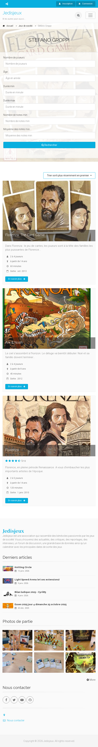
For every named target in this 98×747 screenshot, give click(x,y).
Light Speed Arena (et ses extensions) (37, 579)
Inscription (66, 3)
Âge (5, 71)
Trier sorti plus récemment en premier (68, 175)
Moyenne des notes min (16, 129)
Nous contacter (13, 720)
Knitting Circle (23, 567)
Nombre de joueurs (14, 57)
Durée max (9, 100)
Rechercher (49, 145)
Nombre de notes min (15, 115)
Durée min (8, 86)
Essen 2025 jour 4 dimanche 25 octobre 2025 (41, 604)
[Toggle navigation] (90, 15)
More (90, 679)
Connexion (86, 3)
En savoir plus (16, 279)
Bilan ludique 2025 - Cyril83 (30, 592)
